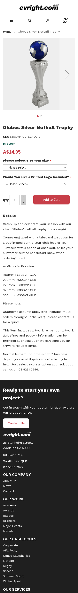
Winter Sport (12, 581)
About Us (9, 481)
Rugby (7, 566)
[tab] (39, 217)
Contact (8, 491)
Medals (8, 531)
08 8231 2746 (13, 455)
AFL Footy (10, 550)
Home (7, 31)
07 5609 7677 (13, 467)
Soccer (8, 571)
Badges (8, 515)
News (7, 486)
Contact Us (16, 423)
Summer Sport (13, 576)
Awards (8, 510)
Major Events (12, 526)
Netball (8, 561)
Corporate (10, 545)
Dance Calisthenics (16, 555)
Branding (9, 521)
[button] (67, 74)
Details (9, 216)
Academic (10, 505)
